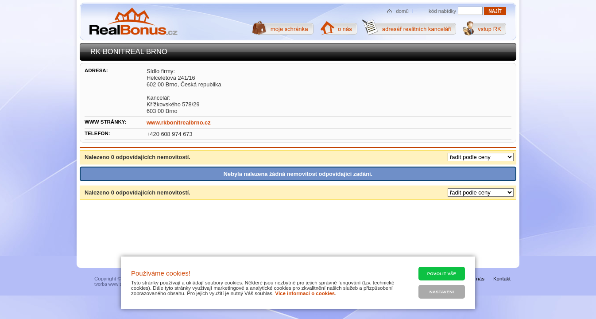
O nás (477, 278)
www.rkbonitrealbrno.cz (179, 122)
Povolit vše (441, 273)
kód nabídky (442, 11)
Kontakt (502, 278)
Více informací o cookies (305, 293)
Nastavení (442, 291)
